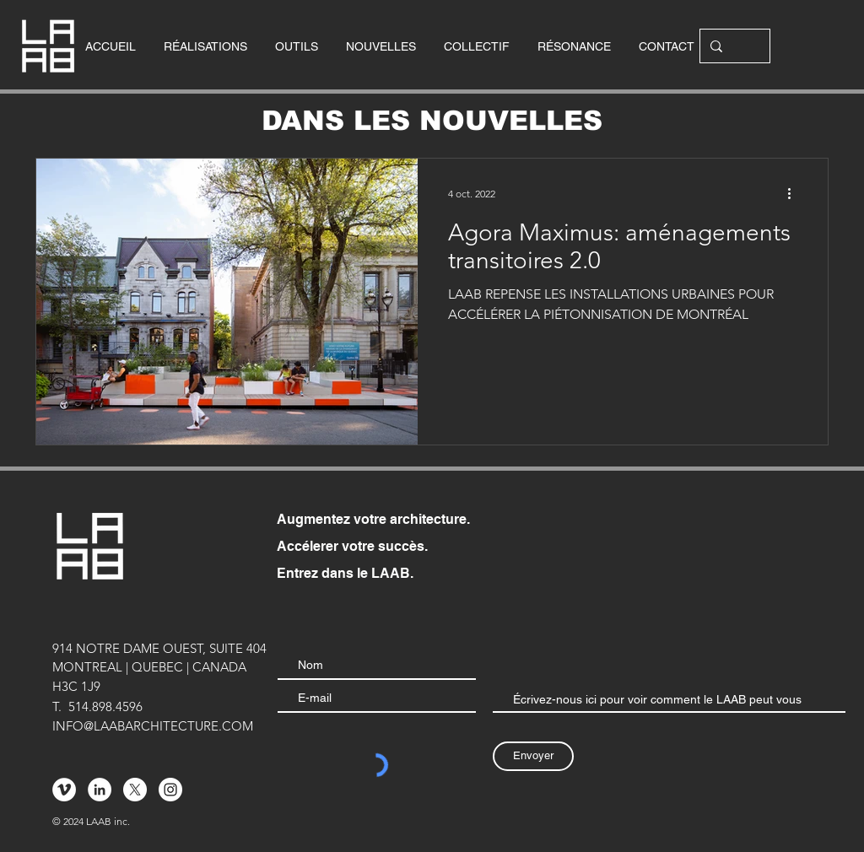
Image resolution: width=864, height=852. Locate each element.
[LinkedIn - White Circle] (99, 789)
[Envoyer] (533, 756)
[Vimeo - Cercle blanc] (64, 789)
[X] (135, 789)
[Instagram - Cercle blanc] (170, 789)
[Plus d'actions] (795, 193)
